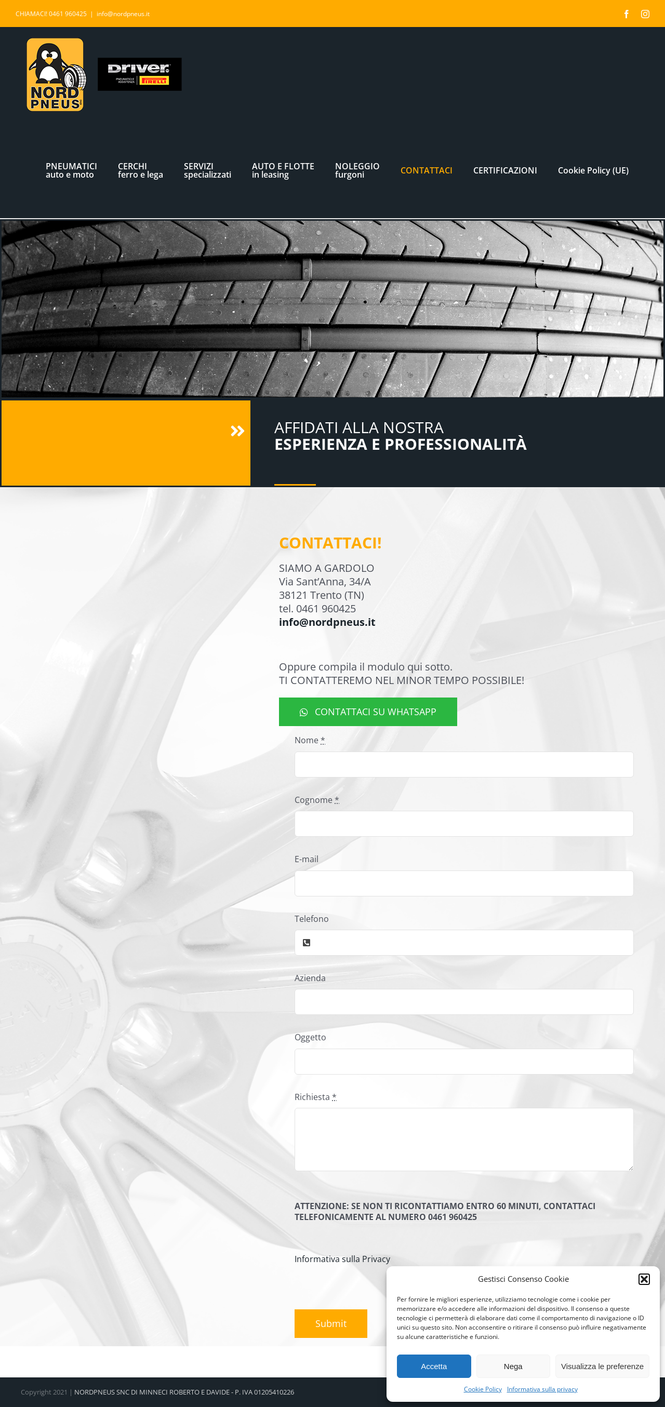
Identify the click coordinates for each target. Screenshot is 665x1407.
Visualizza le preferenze (602, 1366)
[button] (644, 1279)
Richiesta (316, 1097)
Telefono (312, 918)
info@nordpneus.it (123, 13)
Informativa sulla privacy (542, 1389)
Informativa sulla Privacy (342, 1259)
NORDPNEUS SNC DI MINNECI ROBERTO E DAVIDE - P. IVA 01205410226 (184, 1392)
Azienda (310, 978)
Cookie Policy (483, 1389)
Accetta (434, 1366)
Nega (513, 1366)
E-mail (306, 859)
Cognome (317, 800)
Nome (310, 740)
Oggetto (310, 1037)
